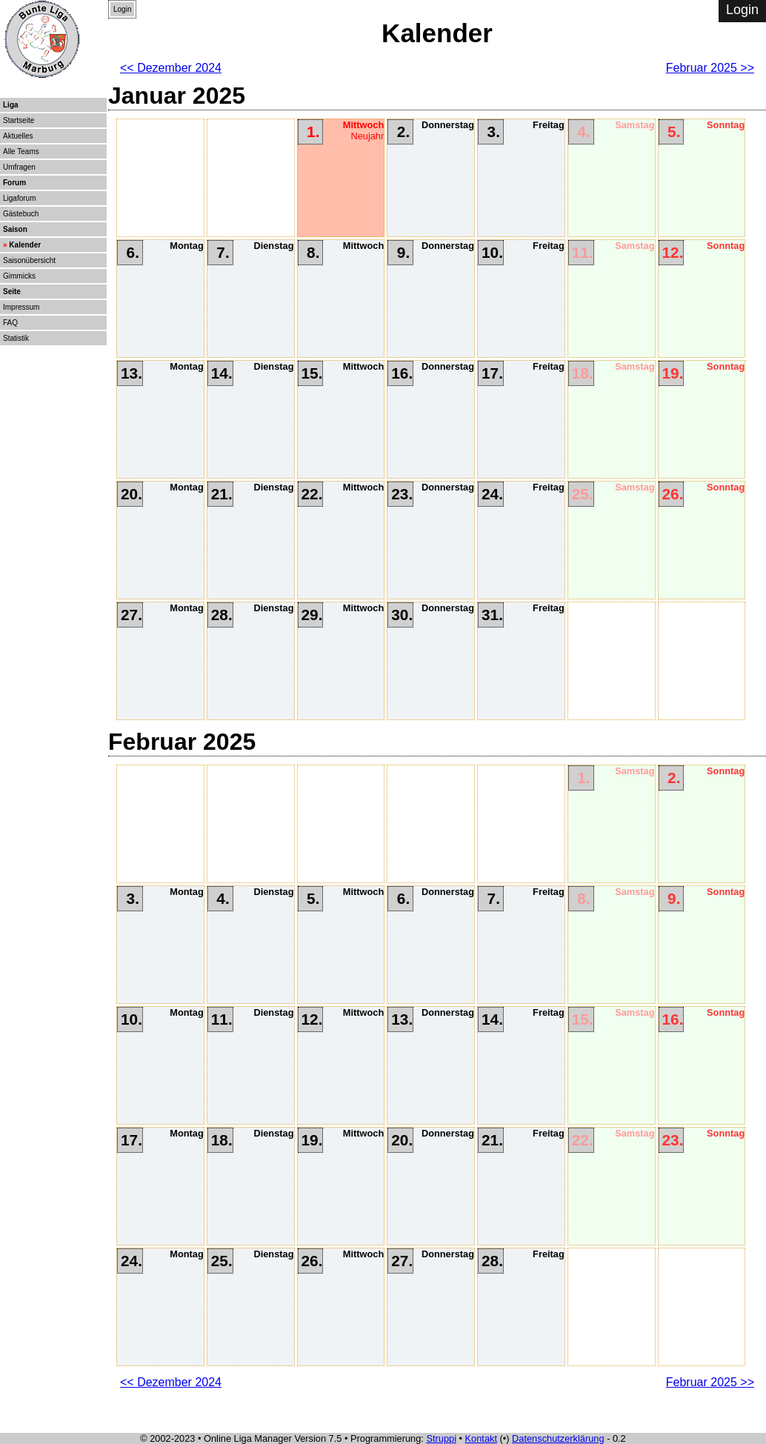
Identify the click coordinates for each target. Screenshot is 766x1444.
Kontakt (481, 1438)
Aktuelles (18, 136)
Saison (15, 229)
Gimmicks (19, 276)
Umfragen (19, 167)
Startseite (18, 120)
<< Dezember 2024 (171, 67)
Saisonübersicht (29, 260)
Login (122, 9)
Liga (11, 105)
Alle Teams (21, 151)
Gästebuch (21, 214)
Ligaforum (19, 198)
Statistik (16, 338)
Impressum (21, 307)
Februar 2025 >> (710, 67)
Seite (12, 291)
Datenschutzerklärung (558, 1438)
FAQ (10, 323)
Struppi (441, 1438)
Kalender (25, 245)
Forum (14, 183)
